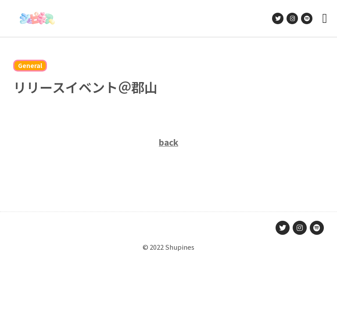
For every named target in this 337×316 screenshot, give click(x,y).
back (168, 142)
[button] (324, 19)
